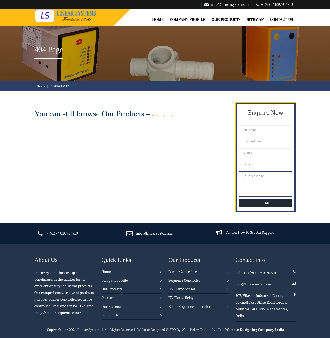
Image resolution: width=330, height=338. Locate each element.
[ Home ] (41, 86)
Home (158, 19)
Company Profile (187, 19)
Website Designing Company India (254, 329)
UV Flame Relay (181, 298)
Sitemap (255, 19)
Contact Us (281, 19)
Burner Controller (182, 271)
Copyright (55, 329)
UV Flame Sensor (181, 289)
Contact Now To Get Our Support (250, 232)
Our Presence (112, 306)
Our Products (226, 19)
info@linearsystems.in (226, 4)
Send (265, 203)
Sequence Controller (184, 280)
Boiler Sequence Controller (189, 306)
